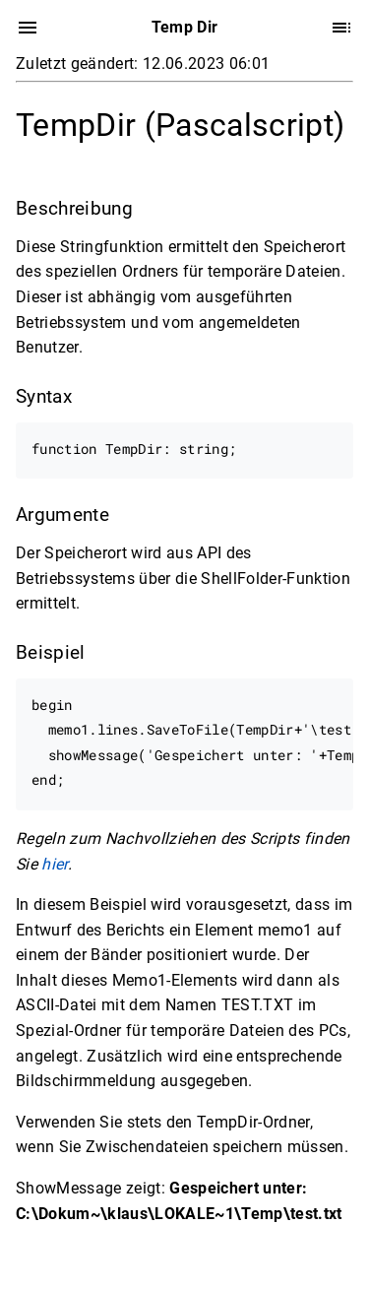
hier (54, 863)
